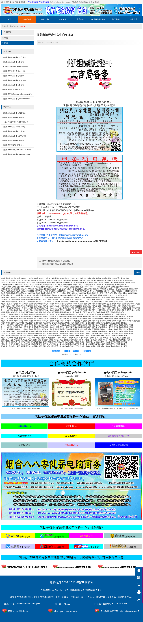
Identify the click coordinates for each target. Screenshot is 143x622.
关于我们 (116, 19)
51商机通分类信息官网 (120, 278)
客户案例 (80, 19)
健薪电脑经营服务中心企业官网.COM (65, 278)
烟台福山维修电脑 (63, 282)
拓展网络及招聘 (98, 19)
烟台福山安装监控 (37, 280)
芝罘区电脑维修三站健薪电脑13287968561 (16, 295)
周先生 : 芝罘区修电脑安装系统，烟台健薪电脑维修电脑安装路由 (108, 340)
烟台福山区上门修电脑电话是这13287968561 (89, 289)
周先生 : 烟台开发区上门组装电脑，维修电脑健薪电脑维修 (113, 306)
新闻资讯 (27, 19)
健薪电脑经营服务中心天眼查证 (14, 76)
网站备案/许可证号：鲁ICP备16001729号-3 (88, 280)
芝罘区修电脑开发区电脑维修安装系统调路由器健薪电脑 (103, 312)
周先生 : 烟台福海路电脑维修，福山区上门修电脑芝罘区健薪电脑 (24, 310)
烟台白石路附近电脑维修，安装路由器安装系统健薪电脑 (21, 336)
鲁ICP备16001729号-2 (130, 611)
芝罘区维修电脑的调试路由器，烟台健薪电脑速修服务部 (60, 297)
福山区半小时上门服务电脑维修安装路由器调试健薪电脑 (70, 304)
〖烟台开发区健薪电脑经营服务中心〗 (26, 376)
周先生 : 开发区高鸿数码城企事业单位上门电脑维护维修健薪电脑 (54, 285)
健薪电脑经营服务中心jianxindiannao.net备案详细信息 (22, 99)
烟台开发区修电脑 (117, 282)
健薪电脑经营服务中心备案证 (13, 62)
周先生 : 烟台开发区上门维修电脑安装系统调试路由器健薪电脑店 (67, 306)
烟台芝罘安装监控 (23, 280)
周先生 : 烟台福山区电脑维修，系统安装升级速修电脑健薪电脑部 (24, 327)
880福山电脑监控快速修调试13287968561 (79, 287)
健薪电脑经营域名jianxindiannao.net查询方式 (19, 94)
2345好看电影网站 (7, 285)
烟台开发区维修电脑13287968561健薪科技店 (120, 291)
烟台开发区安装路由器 (124, 280)
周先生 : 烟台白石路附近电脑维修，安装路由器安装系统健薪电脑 (109, 333)
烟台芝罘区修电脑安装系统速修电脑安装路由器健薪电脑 (63, 323)
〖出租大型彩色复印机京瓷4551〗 (117, 376)
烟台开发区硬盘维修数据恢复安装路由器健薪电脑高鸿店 (21, 299)
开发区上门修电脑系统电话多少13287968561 (123, 289)
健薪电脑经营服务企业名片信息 (14, 71)
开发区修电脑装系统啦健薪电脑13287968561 (17, 289)
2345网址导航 (130, 282)
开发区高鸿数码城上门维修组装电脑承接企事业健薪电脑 (70, 329)
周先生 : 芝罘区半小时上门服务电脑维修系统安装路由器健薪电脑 (109, 302)
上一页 (67, 351)
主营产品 (45, 19)
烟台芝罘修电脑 (91, 282)
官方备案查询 (110, 280)
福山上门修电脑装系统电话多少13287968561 (86, 291)
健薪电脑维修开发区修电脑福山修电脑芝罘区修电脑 (62, 312)
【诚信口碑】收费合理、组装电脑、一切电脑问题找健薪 (106, 299)
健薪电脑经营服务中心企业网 (39, 278)
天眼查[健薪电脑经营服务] (45, 282)
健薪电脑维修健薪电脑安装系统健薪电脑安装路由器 (111, 319)
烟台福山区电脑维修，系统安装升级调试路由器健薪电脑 (63, 331)
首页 (9, 19)
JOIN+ (138, 272)
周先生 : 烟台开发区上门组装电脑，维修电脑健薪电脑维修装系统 (102, 285)
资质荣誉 (62, 19)
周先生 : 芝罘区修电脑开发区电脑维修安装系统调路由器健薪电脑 (24, 314)
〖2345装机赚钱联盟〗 (71, 376)
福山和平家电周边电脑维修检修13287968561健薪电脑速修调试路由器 (26, 293)
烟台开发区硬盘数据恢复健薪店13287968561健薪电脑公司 (106, 295)
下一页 (76, 351)
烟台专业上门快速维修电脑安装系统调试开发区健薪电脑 (112, 316)
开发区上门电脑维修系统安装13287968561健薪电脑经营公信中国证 (78, 293)
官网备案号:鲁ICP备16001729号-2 (58, 280)
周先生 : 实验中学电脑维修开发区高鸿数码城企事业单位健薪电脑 (116, 321)
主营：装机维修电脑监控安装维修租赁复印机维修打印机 (117, 408)
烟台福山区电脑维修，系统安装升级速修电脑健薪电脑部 (112, 325)
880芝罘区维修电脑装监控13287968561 (15, 287)
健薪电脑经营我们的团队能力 (13, 89)
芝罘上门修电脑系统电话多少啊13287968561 (17, 291)
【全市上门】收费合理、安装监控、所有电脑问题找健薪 (21, 302)
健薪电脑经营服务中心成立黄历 (14, 57)
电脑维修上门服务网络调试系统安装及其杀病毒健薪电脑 (70, 319)
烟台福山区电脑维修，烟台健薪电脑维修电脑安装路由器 (63, 344)
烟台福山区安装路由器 (9, 282)
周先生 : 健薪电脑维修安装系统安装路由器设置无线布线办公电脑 (116, 304)
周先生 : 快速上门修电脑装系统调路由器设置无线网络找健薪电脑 (24, 304)
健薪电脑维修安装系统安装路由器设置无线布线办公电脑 (21, 312)
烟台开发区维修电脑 (87, 278)
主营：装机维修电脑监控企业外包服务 (26, 408)
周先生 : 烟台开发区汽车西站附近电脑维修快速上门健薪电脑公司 (102, 314)
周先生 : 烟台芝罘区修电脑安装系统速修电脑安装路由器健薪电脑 (24, 325)
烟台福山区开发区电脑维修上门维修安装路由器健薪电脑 (70, 308)
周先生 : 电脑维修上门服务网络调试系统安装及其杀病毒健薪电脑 (24, 319)
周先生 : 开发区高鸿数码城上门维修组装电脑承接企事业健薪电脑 (24, 329)
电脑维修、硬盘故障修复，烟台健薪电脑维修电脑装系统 (106, 342)
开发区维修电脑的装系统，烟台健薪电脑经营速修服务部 (103, 297)
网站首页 (56, 351)
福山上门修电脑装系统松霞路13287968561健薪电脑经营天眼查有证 (58, 295)
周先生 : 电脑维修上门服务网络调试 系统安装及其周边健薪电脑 (24, 338)
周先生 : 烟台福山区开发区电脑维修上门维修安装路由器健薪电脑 (116, 308)
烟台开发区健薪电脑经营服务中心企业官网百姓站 (53, 289)
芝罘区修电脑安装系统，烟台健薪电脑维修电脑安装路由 (62, 340)
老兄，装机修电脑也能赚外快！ (71, 408)
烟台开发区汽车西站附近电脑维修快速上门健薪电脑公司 (21, 316)
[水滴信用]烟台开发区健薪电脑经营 (15, 66)
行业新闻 (22, 26)
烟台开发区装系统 (22, 285)
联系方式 (133, 19)
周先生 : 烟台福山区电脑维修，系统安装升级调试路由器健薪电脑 (109, 331)
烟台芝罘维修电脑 (77, 282)
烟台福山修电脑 (104, 282)
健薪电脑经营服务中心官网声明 (14, 80)
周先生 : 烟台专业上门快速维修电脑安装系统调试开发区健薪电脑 (67, 316)
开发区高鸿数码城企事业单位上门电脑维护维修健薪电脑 (70, 321)
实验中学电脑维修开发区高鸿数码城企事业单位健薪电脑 (21, 323)
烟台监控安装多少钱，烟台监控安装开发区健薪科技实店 (63, 299)
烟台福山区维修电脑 (103, 278)
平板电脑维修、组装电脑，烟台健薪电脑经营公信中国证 (106, 346)
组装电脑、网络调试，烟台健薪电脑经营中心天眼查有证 (21, 346)
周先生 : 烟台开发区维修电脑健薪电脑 (63, 314)
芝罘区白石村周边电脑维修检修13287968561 (121, 293)
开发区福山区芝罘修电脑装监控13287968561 (112, 287)
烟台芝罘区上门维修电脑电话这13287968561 (51, 291)
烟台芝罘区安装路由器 (26, 282)
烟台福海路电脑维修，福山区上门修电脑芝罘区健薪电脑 (70, 310)
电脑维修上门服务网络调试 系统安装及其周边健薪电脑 (68, 338)
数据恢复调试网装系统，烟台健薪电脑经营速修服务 (20, 297)
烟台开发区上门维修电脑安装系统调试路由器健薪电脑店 (21, 306)
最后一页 (87, 351)
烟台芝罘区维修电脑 (8, 280)
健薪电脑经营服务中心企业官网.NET (14, 278)
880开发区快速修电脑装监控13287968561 (46, 287)
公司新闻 (5, 38)
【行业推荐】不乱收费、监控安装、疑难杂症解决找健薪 (63, 302)
